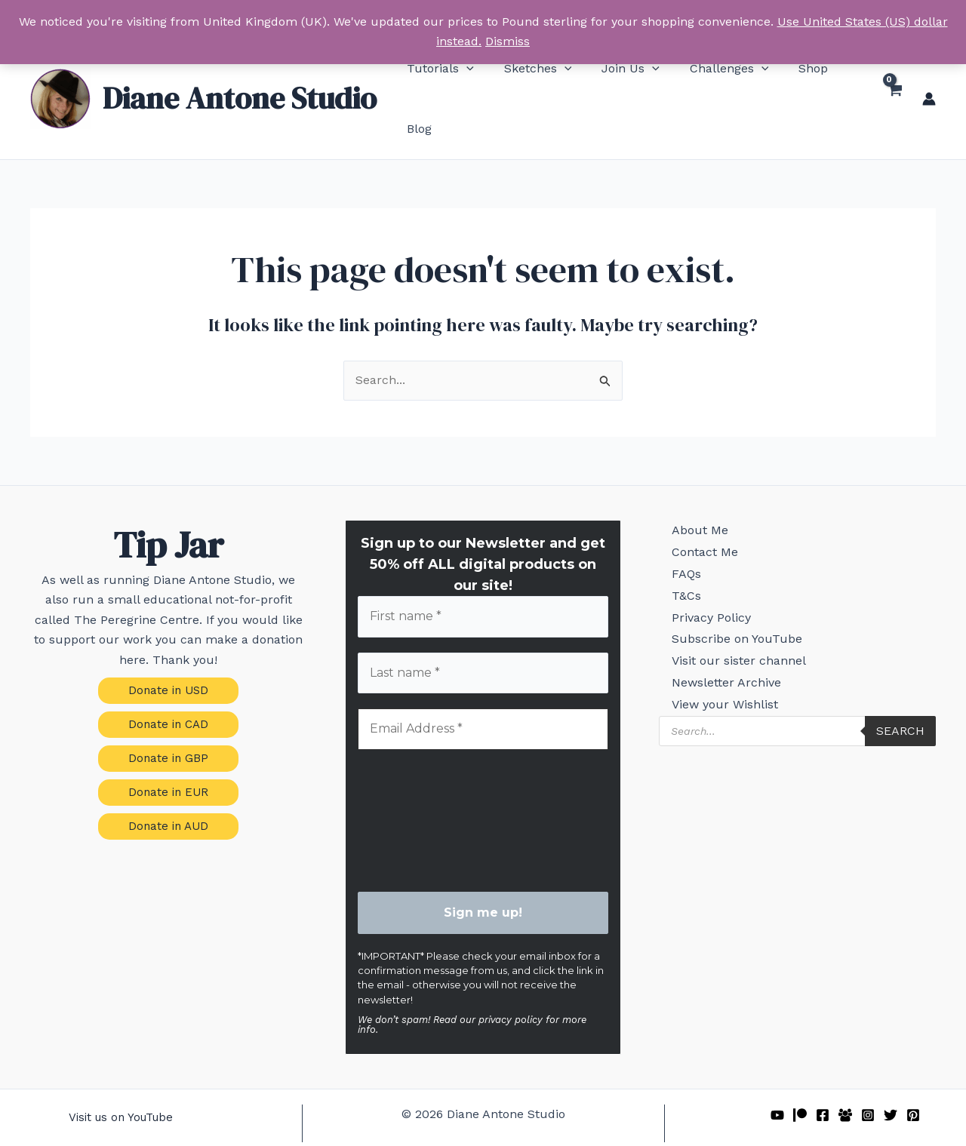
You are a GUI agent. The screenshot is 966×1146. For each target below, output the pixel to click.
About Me (691, 497)
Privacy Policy (702, 606)
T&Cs (677, 579)
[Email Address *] (483, 695)
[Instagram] (868, 1081)
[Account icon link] (929, 81)
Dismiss (507, 41)
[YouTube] (777, 1081)
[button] (439, 81)
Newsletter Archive (717, 689)
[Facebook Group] (845, 1081)
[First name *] (483, 581)
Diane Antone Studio (240, 80)
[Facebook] (822, 1081)
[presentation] (419, 786)
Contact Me (696, 524)
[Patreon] (800, 1081)
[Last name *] (483, 638)
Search (900, 745)
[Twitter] (890, 1081)
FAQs (677, 552)
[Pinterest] (913, 1081)
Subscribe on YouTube (728, 634)
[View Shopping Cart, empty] (893, 81)
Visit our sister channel (730, 661)
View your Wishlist (716, 716)
